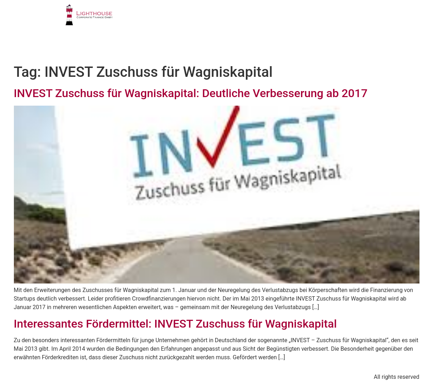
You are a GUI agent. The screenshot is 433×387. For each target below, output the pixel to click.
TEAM (273, 19)
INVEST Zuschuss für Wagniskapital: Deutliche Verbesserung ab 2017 (191, 93)
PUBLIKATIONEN (322, 19)
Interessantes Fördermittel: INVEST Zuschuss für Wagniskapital (175, 323)
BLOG (338, 44)
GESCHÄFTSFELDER (220, 19)
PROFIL (165, 19)
